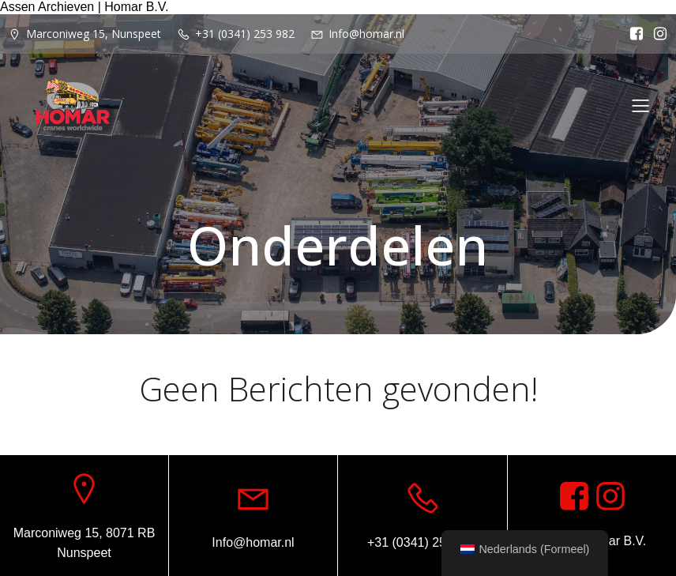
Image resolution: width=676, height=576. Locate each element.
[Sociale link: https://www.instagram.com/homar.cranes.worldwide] (610, 497)
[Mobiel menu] (640, 105)
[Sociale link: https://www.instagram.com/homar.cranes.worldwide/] (656, 34)
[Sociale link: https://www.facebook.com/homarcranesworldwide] (632, 34)
